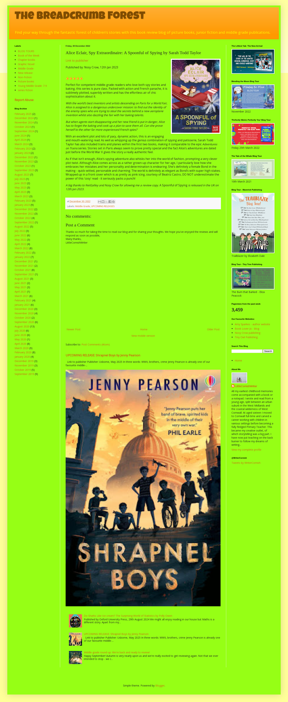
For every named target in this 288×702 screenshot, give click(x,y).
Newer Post (74, 329)
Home (143, 329)
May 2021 (20, 287)
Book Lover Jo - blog (247, 328)
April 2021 (20, 291)
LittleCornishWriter (246, 386)
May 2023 (20, 187)
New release (25, 73)
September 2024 (24, 131)
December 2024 (24, 118)
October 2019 (23, 370)
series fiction (25, 90)
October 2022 (23, 218)
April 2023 (20, 192)
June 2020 (20, 335)
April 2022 (20, 244)
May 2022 (20, 239)
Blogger (160, 685)
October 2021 (23, 270)
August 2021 (22, 278)
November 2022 (24, 213)
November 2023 (24, 161)
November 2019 (24, 365)
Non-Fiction (25, 77)
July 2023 (20, 179)
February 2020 (23, 352)
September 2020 (24, 322)
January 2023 (22, 205)
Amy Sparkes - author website (252, 324)
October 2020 (23, 317)
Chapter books (26, 59)
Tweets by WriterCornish (245, 462)
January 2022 (22, 257)
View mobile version (143, 335)
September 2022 (24, 222)
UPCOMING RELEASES (103, 206)
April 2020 (20, 343)
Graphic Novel (26, 64)
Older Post (213, 329)
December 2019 (24, 361)
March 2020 (22, 348)
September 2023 (24, 170)
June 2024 (20, 135)
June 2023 (20, 183)
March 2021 (22, 296)
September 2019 (24, 374)
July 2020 (20, 330)
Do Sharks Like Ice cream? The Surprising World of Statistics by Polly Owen (128, 615)
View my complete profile (246, 449)
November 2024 (24, 122)
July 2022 (20, 231)
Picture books (26, 81)
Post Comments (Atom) (95, 344)
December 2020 (24, 309)
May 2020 (20, 339)
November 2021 (24, 265)
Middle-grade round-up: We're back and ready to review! (117, 652)
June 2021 (20, 283)
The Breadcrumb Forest (80, 16)
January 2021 (22, 304)
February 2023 (23, 200)
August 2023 (22, 174)
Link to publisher (77, 61)
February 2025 (23, 114)
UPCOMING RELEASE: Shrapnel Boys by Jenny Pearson (103, 355)
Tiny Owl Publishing (246, 337)
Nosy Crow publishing (247, 333)
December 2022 (24, 209)
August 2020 (22, 326)
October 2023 (23, 166)
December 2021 (24, 261)
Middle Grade (82, 206)
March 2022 (22, 248)
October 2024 (23, 127)
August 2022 (22, 226)
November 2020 (24, 313)
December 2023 (24, 157)
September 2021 (24, 274)
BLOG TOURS (26, 51)
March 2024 (22, 144)
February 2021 (23, 300)
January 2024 (22, 153)
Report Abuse (24, 100)
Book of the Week (28, 55)
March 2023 (22, 196)
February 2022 (23, 252)
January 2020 (22, 356)
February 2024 (23, 148)
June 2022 (20, 235)
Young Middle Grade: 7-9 (32, 85)
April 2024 (20, 139)
